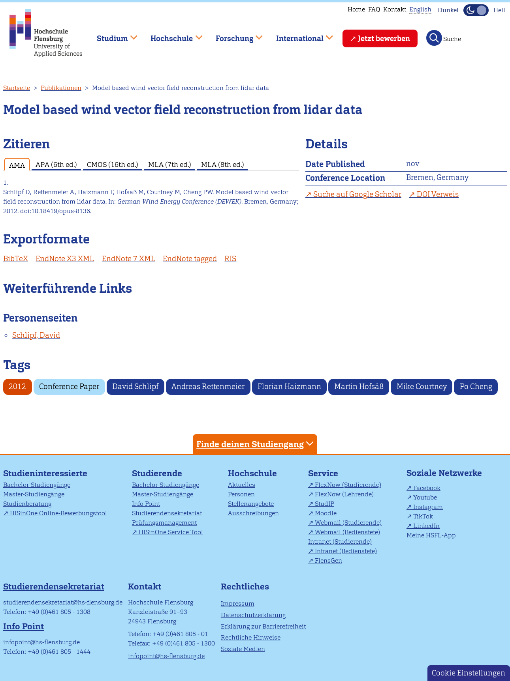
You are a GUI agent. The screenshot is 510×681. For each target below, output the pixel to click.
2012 (17, 386)
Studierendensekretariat (167, 513)
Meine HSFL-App (431, 535)
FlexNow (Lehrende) (344, 494)
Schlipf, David (36, 335)
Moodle (326, 513)
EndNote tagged (190, 259)
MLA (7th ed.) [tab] (169, 164)
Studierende (157, 473)
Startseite (16, 88)
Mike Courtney (422, 386)
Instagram (428, 507)
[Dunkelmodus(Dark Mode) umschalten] (476, 10)
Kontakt (394, 9)
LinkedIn (426, 526)
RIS (230, 259)
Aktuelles (241, 485)
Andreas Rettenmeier (208, 386)
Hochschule (252, 473)
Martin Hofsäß (359, 386)
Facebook (426, 488)
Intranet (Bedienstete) (346, 551)
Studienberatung (27, 504)
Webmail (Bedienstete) (347, 532)
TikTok (423, 516)
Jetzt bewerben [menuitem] (384, 38)
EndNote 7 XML (128, 259)
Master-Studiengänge (33, 494)
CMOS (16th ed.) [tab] (112, 164)
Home (356, 9)
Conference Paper (69, 386)
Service (323, 473)
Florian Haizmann (289, 386)
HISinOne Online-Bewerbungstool (58, 513)
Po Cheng (476, 386)
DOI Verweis (438, 194)
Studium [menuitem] (111, 35)
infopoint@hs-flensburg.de (41, 642)
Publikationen (61, 88)
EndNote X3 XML (65, 259)
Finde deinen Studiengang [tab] (256, 444)
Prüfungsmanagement (164, 522)
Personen (241, 494)
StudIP (324, 504)
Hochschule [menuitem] (171, 35)
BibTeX (15, 259)
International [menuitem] (299, 35)
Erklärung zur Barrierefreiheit (263, 626)
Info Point (146, 504)
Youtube (425, 497)
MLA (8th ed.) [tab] (222, 164)
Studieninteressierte (45, 473)
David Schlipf (135, 386)
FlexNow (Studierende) (348, 485)
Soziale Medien (243, 649)
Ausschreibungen (253, 513)
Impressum (237, 603)
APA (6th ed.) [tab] (56, 164)
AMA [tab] (17, 165)
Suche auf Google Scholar (357, 194)
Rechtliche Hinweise (250, 637)
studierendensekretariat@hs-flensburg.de (62, 602)
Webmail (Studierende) (348, 522)
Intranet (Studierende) (340, 541)
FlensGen (328, 560)
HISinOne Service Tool (171, 532)
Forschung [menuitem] (233, 35)
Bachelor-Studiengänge (36, 485)
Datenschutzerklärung (253, 615)
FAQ (374, 9)
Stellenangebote (251, 504)
